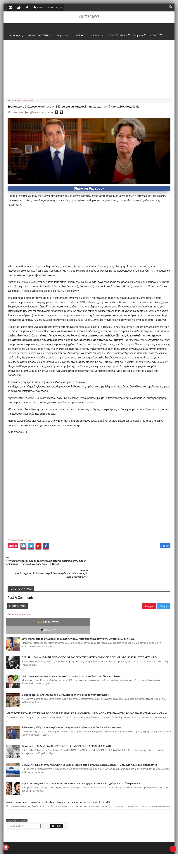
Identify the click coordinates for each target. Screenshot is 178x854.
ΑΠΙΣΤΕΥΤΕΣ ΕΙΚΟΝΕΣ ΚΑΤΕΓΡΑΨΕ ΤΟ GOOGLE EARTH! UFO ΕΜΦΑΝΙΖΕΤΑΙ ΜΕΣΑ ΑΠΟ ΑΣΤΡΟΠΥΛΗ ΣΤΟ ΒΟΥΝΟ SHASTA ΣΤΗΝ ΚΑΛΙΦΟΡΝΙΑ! (86, 692)
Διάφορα (138, 35)
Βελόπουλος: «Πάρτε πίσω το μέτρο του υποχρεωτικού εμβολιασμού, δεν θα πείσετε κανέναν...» (72, 706)
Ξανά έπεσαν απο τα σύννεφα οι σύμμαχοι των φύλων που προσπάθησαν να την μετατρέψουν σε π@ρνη (77, 617)
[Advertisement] (89, 68)
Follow (165, 545)
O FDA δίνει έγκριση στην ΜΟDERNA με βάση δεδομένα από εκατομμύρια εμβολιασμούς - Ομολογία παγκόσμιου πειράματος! (89, 743)
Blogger (149, 593)
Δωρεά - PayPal (54, 7)
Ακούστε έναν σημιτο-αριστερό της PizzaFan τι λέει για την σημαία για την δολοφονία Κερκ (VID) (58, 781)
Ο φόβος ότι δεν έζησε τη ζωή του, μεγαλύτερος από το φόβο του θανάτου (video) (65, 673)
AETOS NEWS (89, 16)
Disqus (163, 593)
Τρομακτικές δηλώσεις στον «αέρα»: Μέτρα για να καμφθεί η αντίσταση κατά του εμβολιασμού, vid (73, 106)
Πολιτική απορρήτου (76, 847)
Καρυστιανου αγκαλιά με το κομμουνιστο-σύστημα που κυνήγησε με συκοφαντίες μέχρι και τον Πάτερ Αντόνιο (81, 762)
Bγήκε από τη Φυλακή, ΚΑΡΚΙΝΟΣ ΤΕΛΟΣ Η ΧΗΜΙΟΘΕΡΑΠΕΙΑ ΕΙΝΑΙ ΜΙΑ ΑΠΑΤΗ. (66, 725)
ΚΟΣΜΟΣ (154, 35)
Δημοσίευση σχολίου (19, 600)
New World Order (21, 540)
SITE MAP (60, 847)
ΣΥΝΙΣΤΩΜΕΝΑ (117, 35)
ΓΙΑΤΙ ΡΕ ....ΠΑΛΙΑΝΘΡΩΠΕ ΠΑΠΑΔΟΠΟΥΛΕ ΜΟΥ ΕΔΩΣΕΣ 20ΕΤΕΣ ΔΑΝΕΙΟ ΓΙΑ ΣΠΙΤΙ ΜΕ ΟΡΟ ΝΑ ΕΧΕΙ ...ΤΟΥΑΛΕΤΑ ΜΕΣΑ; (89, 636)
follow (38, 8)
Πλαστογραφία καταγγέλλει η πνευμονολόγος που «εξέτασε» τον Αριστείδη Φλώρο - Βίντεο (70, 655)
